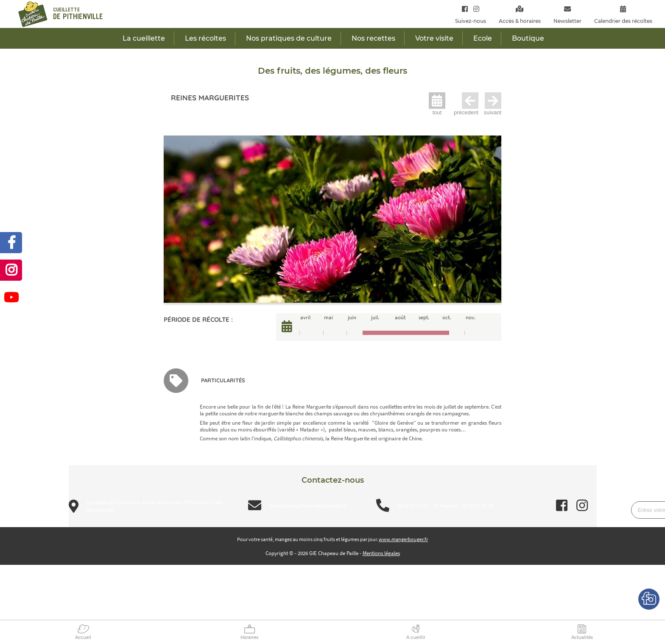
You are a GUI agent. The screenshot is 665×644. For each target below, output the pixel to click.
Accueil (83, 637)
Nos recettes (373, 38)
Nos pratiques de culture (289, 38)
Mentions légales (381, 553)
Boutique (528, 38)
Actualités (582, 637)
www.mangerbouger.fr (403, 539)
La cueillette (144, 38)
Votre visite (434, 38)
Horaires (249, 637)
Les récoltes (205, 38)
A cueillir (415, 637)
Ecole (482, 38)
